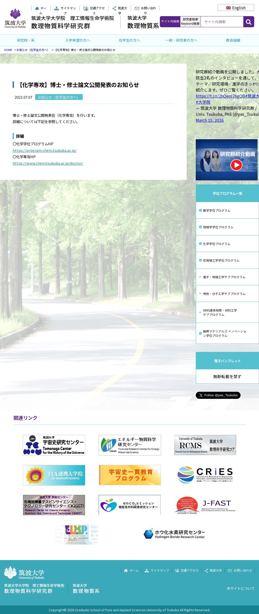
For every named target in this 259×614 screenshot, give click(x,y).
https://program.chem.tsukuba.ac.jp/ (45, 150)
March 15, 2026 (210, 120)
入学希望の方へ (77, 40)
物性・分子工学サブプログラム (224, 293)
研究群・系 (26, 40)
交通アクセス (94, 10)
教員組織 (233, 40)
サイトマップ (65, 10)
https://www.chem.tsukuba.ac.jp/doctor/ (48, 163)
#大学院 (203, 102)
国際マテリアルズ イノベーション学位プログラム (224, 333)
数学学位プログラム (216, 210)
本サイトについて (241, 588)
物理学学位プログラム (218, 227)
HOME (8, 50)
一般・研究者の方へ (181, 40)
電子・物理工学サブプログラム (224, 277)
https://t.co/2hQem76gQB (220, 96)
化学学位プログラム (216, 243)
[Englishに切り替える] (236, 7)
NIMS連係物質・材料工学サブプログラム (220, 312)
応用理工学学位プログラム (221, 260)
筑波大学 (213, 570)
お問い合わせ (145, 10)
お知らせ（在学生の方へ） (33, 50)
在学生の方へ (129, 40)
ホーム (41, 10)
